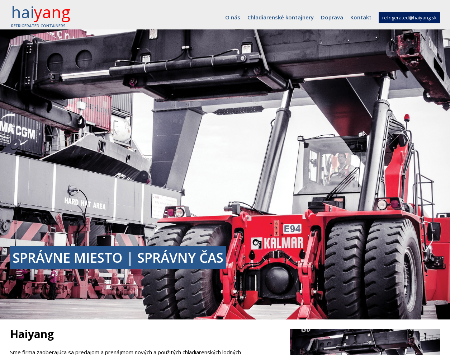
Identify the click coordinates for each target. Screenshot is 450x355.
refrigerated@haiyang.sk (409, 17)
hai (40, 14)
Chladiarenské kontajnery (280, 17)
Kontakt (360, 17)
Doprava (332, 17)
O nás (232, 17)
